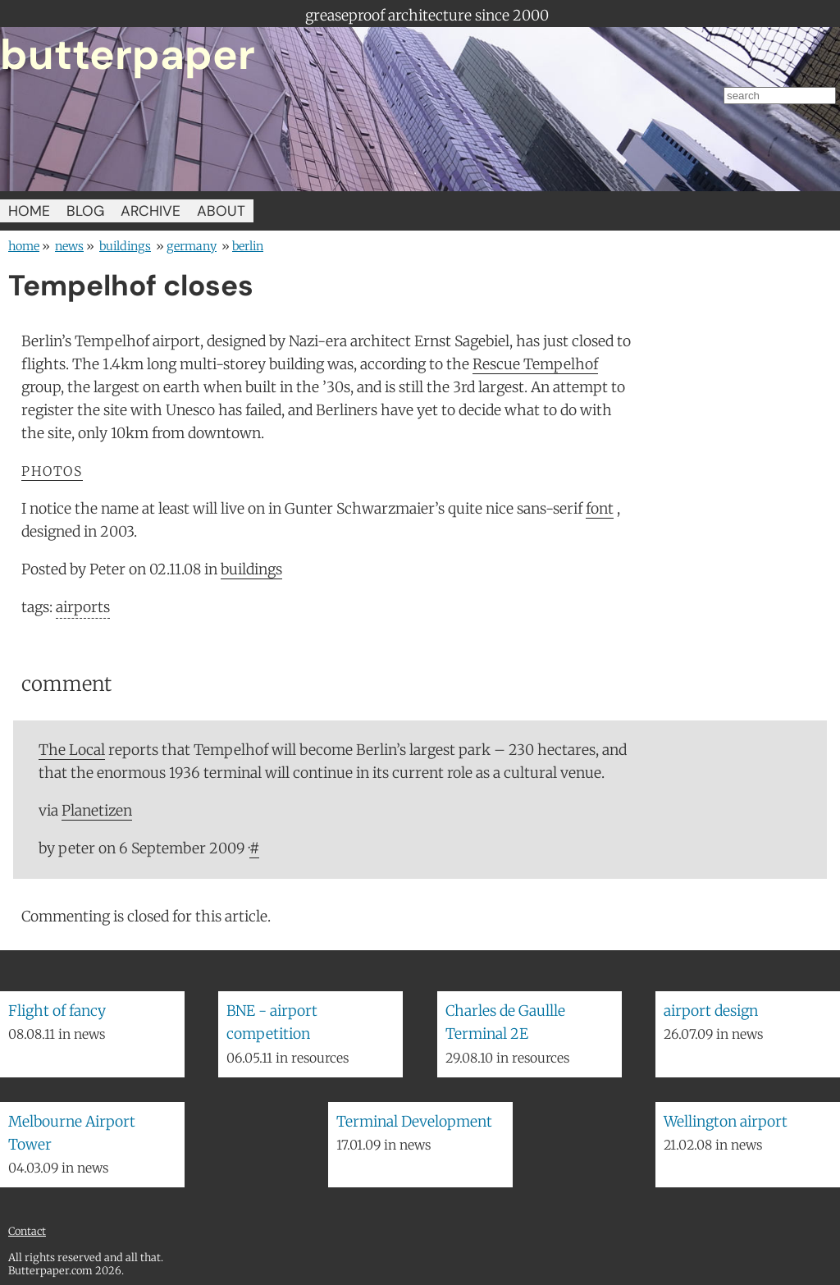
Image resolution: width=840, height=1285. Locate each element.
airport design (711, 1011)
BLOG (85, 211)
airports (83, 607)
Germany (192, 246)
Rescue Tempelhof (535, 364)
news (69, 246)
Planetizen (97, 811)
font (600, 509)
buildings (125, 246)
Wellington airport (726, 1122)
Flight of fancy (57, 1011)
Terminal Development (414, 1122)
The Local (72, 750)
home (23, 246)
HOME (29, 211)
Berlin (247, 246)
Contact (27, 1230)
